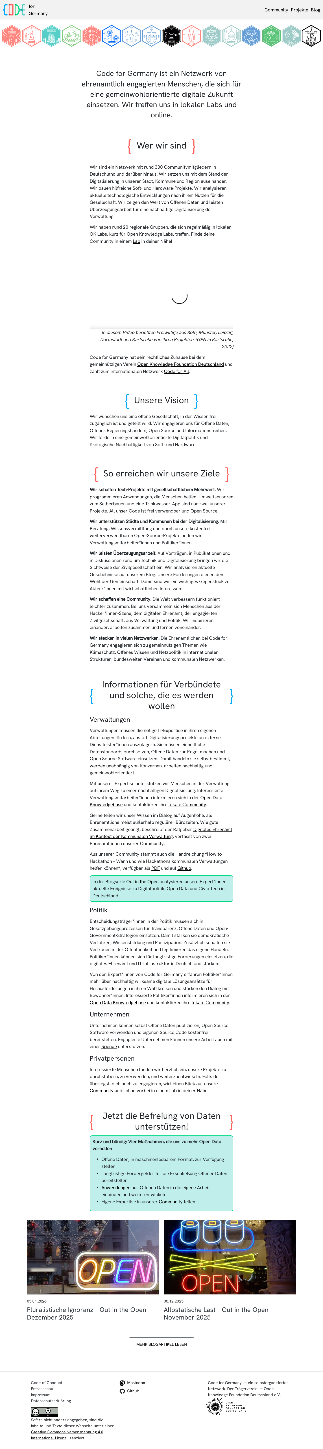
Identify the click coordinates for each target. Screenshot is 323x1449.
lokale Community (187, 804)
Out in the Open (142, 881)
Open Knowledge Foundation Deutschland (180, 364)
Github (184, 868)
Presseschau (42, 1388)
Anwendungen (115, 1187)
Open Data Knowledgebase (118, 1002)
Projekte (299, 10)
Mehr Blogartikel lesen (161, 1344)
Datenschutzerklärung (51, 1400)
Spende (109, 1046)
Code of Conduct (46, 1382)
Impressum (40, 1394)
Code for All (176, 371)
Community (276, 10)
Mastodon (132, 1383)
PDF (155, 868)
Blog (315, 10)
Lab (136, 241)
